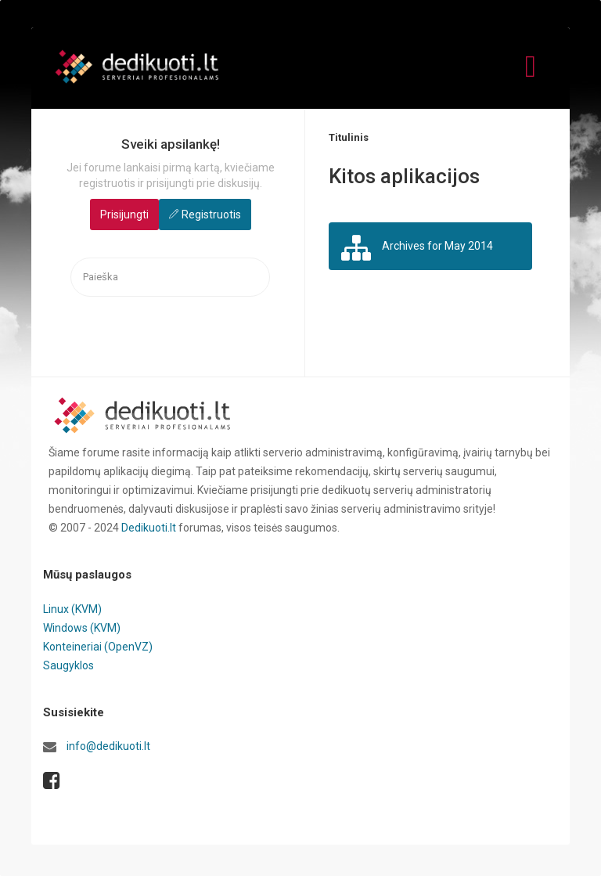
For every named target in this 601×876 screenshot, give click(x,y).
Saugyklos (68, 665)
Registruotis (211, 214)
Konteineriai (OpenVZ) (98, 646)
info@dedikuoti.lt (108, 746)
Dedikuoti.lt (148, 527)
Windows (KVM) (82, 628)
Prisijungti (124, 214)
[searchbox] (170, 277)
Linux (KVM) (72, 609)
